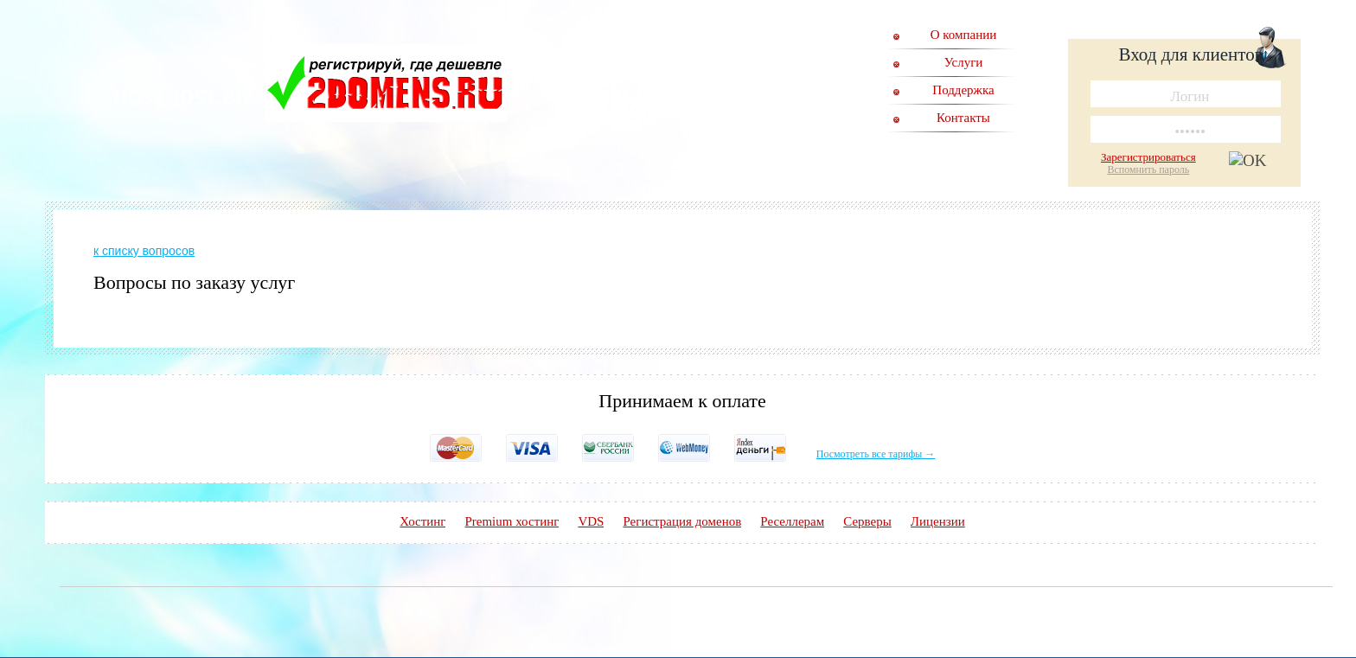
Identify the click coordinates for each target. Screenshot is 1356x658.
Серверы (867, 521)
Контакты (963, 118)
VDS (591, 521)
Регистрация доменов (682, 521)
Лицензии (938, 521)
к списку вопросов (144, 251)
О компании (964, 35)
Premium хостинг (511, 521)
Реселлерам (792, 521)
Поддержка (963, 90)
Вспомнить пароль (1148, 169)
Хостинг (422, 521)
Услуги (963, 62)
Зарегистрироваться (1148, 156)
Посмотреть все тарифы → (876, 454)
